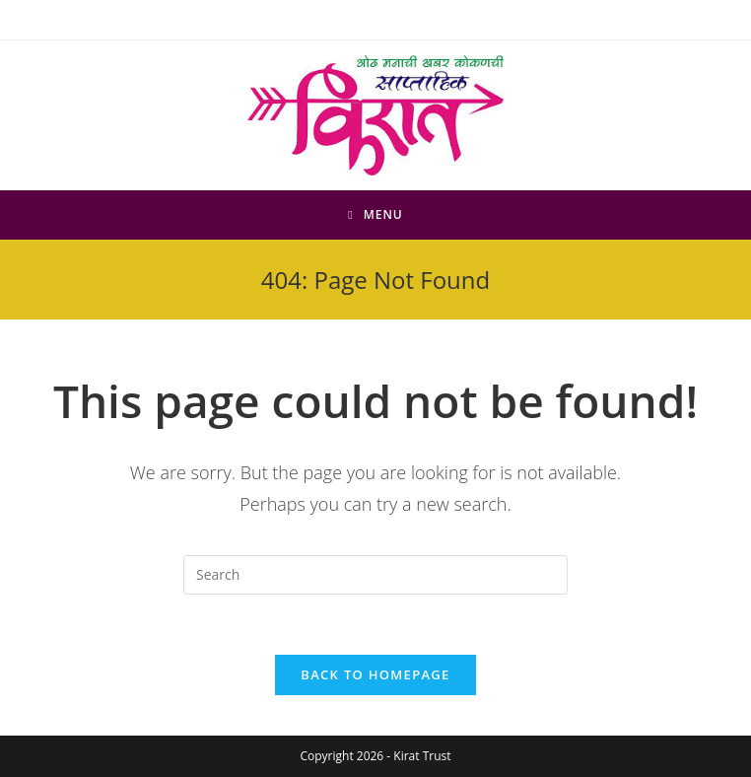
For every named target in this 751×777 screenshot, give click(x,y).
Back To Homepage (375, 674)
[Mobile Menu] (375, 215)
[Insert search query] (375, 575)
